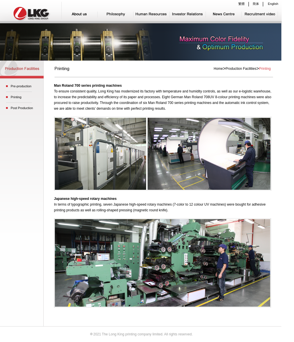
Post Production (22, 108)
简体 (256, 3)
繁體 (241, 3)
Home (218, 69)
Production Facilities (241, 69)
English (273, 3)
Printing (16, 97)
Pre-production (21, 86)
